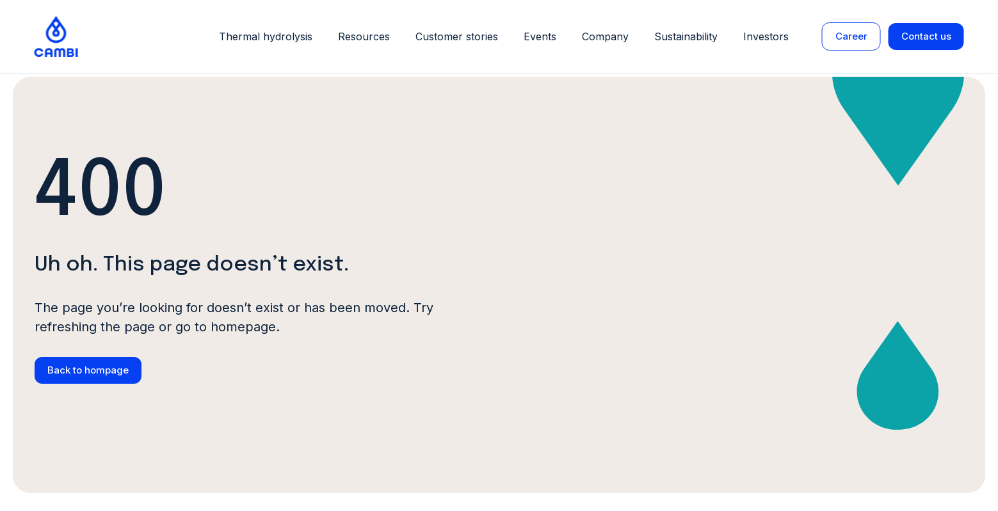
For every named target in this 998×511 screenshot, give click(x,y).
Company (605, 36)
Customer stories (456, 36)
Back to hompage (88, 370)
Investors (766, 36)
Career (851, 36)
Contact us (926, 36)
